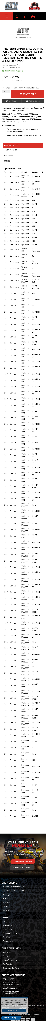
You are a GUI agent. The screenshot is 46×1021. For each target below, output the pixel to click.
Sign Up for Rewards (22, 867)
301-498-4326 (8, 979)
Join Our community (23, 861)
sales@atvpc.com (10, 988)
